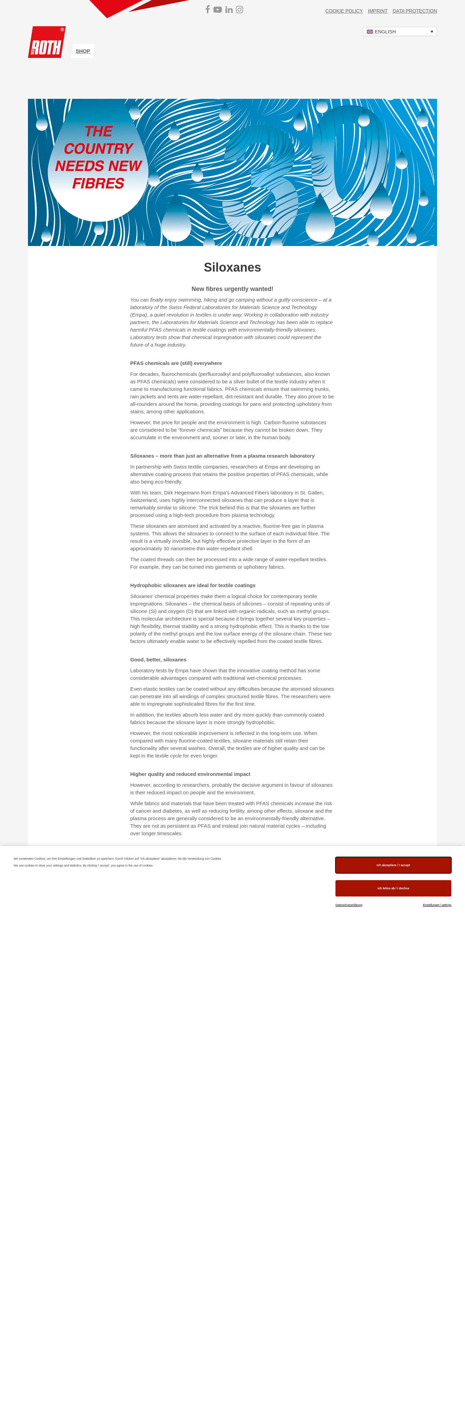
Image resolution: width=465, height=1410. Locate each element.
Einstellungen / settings (437, 905)
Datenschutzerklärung (348, 905)
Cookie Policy (344, 11)
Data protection (415, 11)
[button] (400, 31)
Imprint (378, 11)
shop (83, 51)
